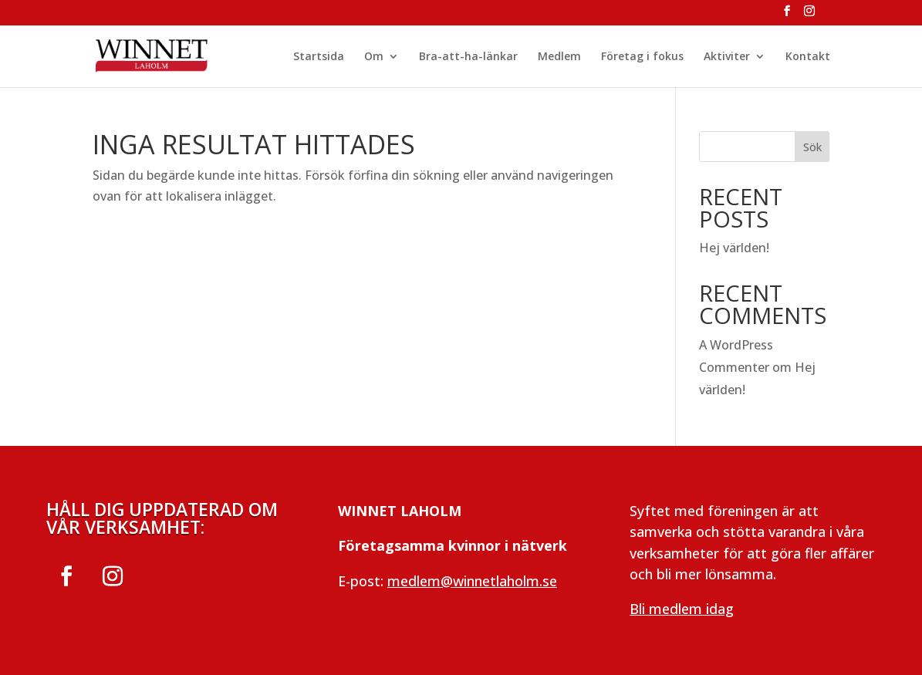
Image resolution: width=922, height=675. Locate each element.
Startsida (318, 57)
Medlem (559, 57)
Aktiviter (727, 57)
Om (373, 57)
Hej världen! (734, 247)
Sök (812, 147)
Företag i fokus (642, 57)
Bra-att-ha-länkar (468, 57)
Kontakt (807, 57)
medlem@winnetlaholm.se (472, 581)
